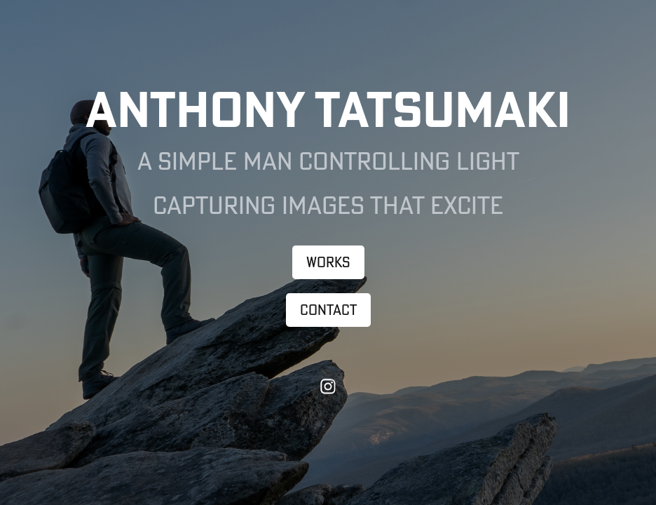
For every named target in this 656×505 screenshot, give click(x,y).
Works (328, 262)
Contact (328, 309)
